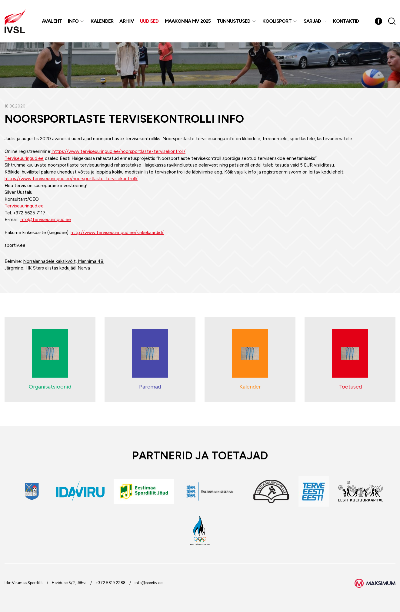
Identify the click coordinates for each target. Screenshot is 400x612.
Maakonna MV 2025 (188, 21)
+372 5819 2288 (110, 583)
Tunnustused (234, 21)
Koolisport (277, 21)
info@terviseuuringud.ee (45, 219)
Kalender (102, 21)
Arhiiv (126, 21)
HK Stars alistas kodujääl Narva (57, 268)
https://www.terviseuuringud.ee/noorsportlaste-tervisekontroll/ (118, 151)
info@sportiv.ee (148, 583)
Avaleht (52, 21)
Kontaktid (346, 21)
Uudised (149, 21)
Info (73, 21)
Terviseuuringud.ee (24, 158)
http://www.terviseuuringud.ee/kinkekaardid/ (117, 232)
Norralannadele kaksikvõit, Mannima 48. (63, 261)
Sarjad (312, 21)
